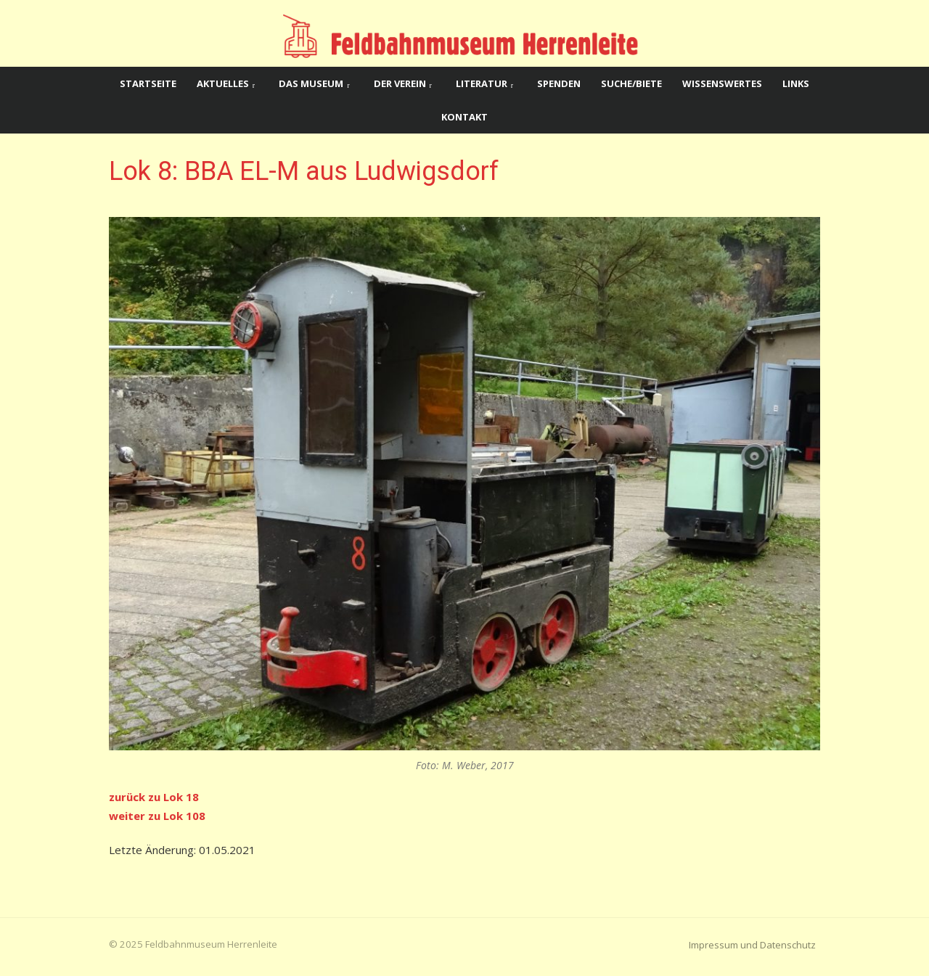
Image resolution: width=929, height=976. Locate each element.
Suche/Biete (631, 83)
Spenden (559, 83)
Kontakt (464, 116)
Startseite (148, 83)
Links (795, 83)
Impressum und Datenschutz (752, 944)
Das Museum (311, 83)
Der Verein (400, 83)
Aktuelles (223, 83)
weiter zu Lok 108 (157, 815)
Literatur (481, 83)
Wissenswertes (722, 83)
